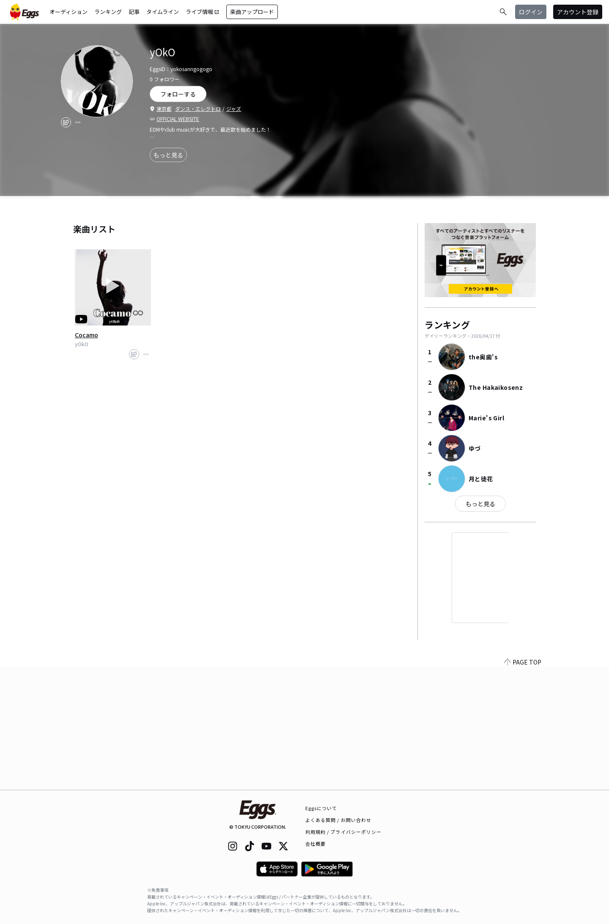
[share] (66, 122)
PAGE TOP (522, 785)
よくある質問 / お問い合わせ (338, 819)
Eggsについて (321, 808)
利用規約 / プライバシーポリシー (343, 831)
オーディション (68, 12)
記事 (134, 12)
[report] (78, 122)
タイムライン (162, 12)
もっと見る (168, 155)
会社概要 (315, 843)
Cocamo (86, 335)
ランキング (108, 12)
